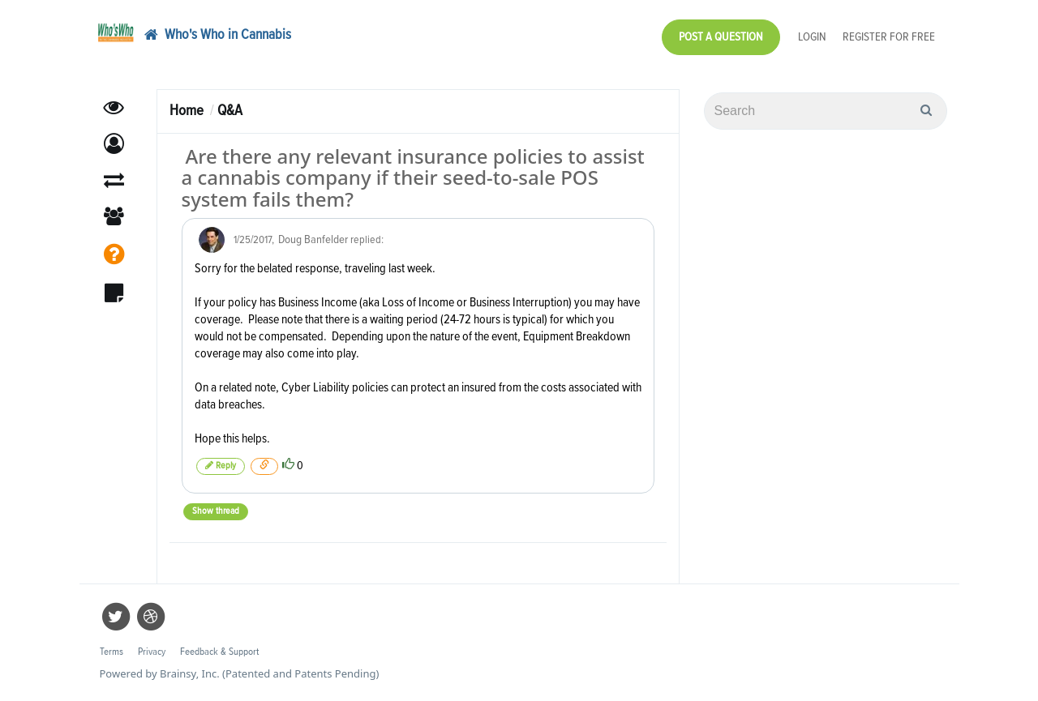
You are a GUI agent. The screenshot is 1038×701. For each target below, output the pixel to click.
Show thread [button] (215, 511)
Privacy (151, 652)
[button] (114, 144)
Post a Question (721, 37)
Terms (111, 652)
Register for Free (889, 37)
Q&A (229, 110)
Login (812, 37)
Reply (220, 465)
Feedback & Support (219, 652)
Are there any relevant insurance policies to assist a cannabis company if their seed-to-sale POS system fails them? (413, 177)
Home (186, 110)
